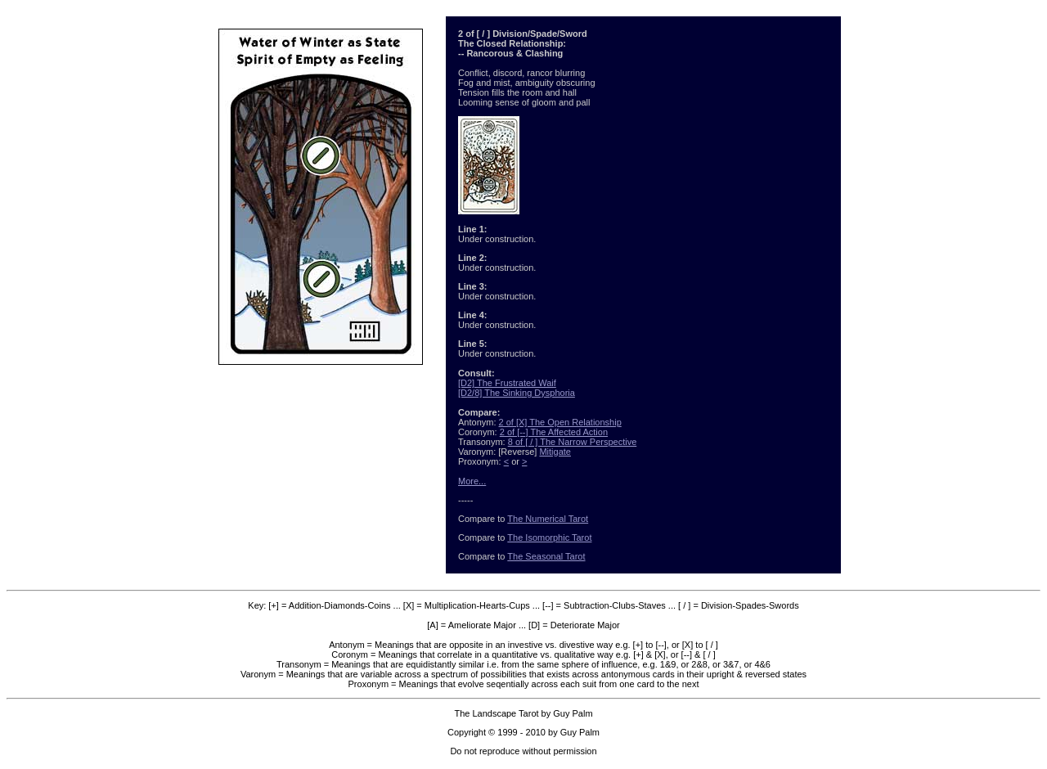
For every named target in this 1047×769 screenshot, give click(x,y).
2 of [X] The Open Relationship (560, 422)
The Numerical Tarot (547, 519)
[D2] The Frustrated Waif (507, 383)
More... (472, 481)
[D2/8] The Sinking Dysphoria (516, 393)
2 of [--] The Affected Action (554, 432)
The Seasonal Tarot (546, 556)
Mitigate (555, 451)
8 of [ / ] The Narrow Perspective (572, 442)
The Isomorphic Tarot (549, 537)
